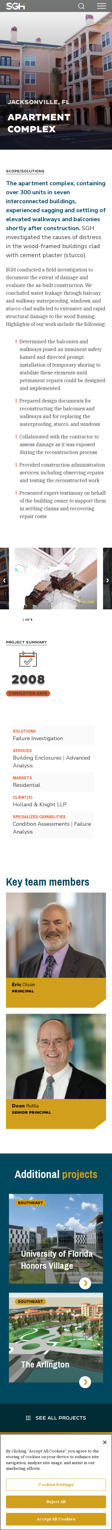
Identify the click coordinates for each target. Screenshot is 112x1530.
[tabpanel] (56, 578)
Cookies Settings (55, 1487)
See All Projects (56, 1417)
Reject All (56, 1504)
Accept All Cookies (56, 1521)
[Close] (104, 1444)
